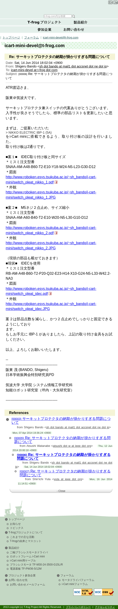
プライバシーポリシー (78, 607)
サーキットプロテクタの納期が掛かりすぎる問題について (61, 420)
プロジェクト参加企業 (22, 575)
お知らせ (15, 523)
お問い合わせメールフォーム (27, 584)
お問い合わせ (73, 29)
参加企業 (44, 29)
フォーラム (31, 37)
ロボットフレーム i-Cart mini (27, 556)
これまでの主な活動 (22, 537)
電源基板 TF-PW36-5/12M (26, 568)
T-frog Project (59, 7)
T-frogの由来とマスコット (25, 541)
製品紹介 (80, 22)
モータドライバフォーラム (78, 580)
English (110, 2)
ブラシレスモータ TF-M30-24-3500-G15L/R (36, 564)
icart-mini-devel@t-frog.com (60, 37)
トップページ (11, 37)
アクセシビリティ (105, 607)
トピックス (16, 528)
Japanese (116, 2)
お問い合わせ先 (18, 580)
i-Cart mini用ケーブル (23, 560)
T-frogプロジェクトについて (44, 22)
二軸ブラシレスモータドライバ (29, 552)
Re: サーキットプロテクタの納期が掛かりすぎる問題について (62, 440)
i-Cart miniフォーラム (75, 584)
